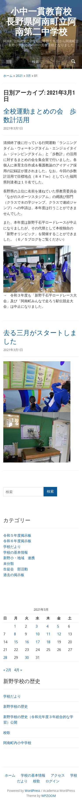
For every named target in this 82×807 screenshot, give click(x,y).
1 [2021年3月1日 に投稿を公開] (15, 626)
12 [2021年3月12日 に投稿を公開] (59, 634)
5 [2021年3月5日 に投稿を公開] (58, 626)
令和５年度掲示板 (17, 535)
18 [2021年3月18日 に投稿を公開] (48, 641)
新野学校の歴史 (15, 706)
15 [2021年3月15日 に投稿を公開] (16, 641)
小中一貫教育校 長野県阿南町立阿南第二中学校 (43, 21)
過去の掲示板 (13, 574)
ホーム (7, 76)
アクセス (58, 775)
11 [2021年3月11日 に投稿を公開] (48, 634)
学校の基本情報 (15, 552)
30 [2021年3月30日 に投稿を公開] (27, 657)
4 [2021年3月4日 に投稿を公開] (47, 626)
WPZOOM (48, 796)
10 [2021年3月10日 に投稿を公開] (38, 634)
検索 (73, 61)
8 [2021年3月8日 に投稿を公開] (15, 634)
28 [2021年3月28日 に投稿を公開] (5, 657)
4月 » (18, 669)
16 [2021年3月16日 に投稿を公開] (27, 641)
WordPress (32, 791)
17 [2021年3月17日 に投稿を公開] (38, 641)
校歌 (6, 732)
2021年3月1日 (13, 128)
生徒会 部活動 (15, 569)
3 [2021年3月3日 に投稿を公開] (37, 626)
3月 (28, 76)
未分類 (8, 563)
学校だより (12, 546)
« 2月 (7, 669)
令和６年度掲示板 (17, 540)
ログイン (52, 781)
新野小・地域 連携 (19, 557)
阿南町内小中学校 (17, 742)
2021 (19, 76)
